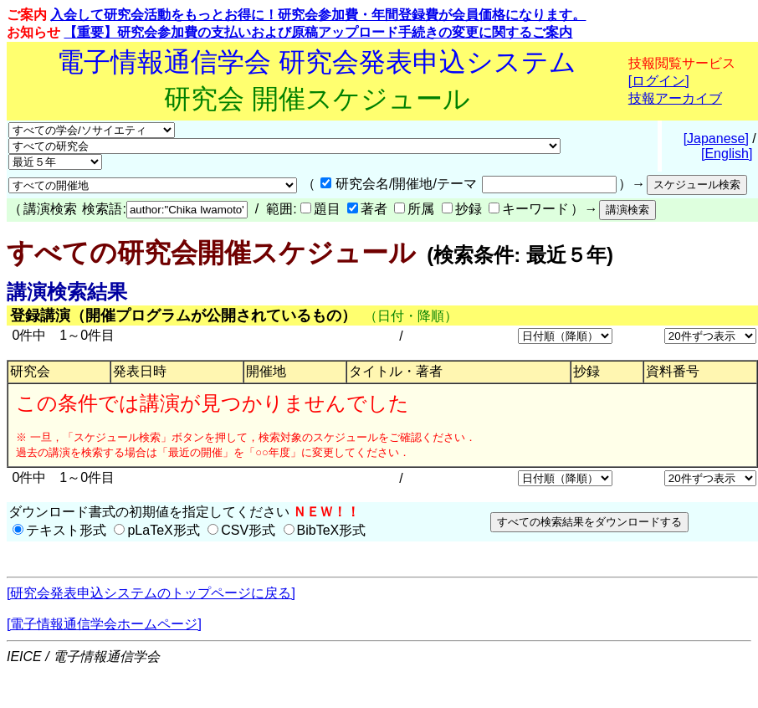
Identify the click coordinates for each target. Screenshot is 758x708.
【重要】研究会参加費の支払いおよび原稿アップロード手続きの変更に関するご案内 (318, 32)
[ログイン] (658, 81)
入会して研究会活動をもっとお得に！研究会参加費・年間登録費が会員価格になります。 (318, 15)
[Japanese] (716, 138)
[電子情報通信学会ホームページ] (104, 624)
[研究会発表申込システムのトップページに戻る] (151, 593)
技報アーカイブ (675, 98)
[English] (726, 153)
